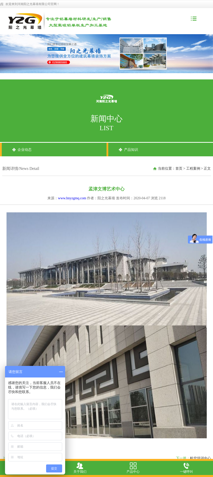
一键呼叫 (186, 467)
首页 (178, 168)
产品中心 (133, 467)
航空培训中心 (200, 458)
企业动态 (25, 150)
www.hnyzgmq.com (72, 198)
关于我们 (79, 467)
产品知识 (131, 150)
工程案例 (193, 168)
